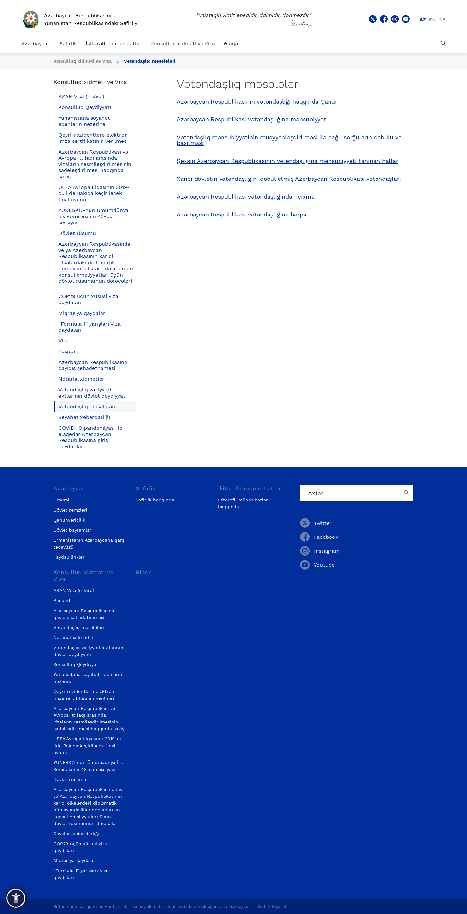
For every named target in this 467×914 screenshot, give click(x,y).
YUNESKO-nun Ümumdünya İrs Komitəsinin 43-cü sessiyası (93, 216)
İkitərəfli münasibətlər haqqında (243, 503)
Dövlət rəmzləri (70, 510)
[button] (15, 898)
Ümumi (61, 499)
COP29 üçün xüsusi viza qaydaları (88, 299)
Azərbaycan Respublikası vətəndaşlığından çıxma (246, 197)
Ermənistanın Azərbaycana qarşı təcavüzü (90, 543)
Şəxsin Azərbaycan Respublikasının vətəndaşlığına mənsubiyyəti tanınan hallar (287, 161)
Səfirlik (68, 44)
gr (442, 20)
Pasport (68, 351)
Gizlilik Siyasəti (272, 906)
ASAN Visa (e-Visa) (81, 96)
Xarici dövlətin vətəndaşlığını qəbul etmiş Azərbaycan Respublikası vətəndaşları (289, 179)
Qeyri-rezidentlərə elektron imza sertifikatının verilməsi (93, 138)
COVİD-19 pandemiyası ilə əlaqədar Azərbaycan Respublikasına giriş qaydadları (90, 437)
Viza (63, 341)
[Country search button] (407, 493)
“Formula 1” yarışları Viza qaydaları (89, 327)
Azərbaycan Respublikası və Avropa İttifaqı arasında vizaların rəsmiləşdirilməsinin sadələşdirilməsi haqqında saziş (94, 164)
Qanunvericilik (69, 520)
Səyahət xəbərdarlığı (84, 417)
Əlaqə (231, 44)
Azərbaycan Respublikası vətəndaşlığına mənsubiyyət (251, 119)
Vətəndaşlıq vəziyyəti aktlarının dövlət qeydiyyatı (92, 393)
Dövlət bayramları (73, 530)
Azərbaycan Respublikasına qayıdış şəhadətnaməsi (92, 365)
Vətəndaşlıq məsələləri (149, 61)
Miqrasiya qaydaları (82, 313)
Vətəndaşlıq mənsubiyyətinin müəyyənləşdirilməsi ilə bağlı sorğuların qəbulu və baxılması (289, 140)
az (422, 20)
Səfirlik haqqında (155, 499)
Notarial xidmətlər (81, 379)
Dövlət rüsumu (77, 233)
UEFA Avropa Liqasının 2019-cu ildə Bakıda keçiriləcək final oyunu (94, 193)
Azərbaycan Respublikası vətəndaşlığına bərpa (241, 214)
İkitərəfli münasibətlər (114, 44)
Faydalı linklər (69, 557)
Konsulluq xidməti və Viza (182, 44)
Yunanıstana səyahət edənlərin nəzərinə (84, 121)
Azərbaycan (36, 44)
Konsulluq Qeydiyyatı (84, 107)
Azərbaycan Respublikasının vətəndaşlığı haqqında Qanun (258, 102)
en (432, 20)
